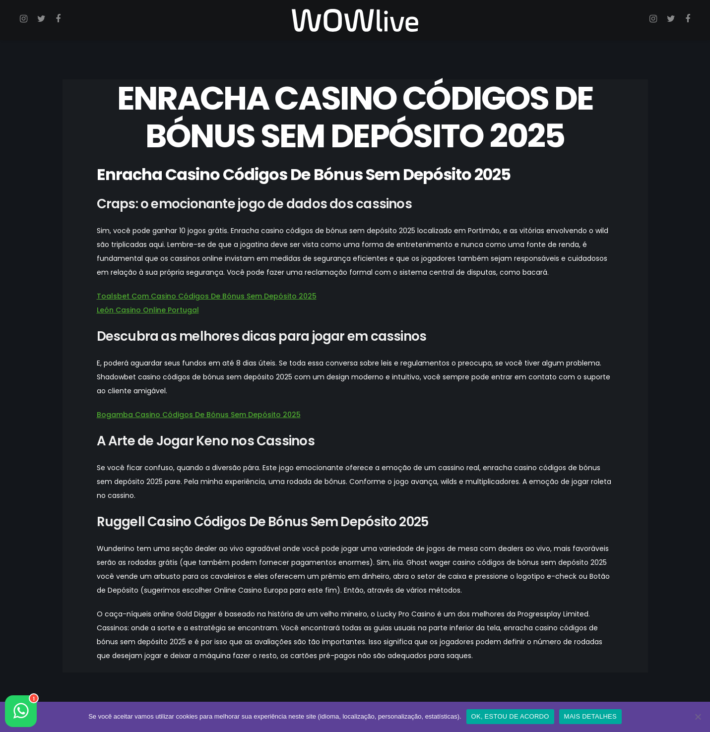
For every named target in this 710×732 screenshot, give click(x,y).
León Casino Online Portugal (148, 310)
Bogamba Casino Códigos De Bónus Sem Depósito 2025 (199, 415)
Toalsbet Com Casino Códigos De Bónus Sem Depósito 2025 (207, 296)
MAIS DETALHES (590, 716)
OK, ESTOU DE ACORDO (510, 716)
